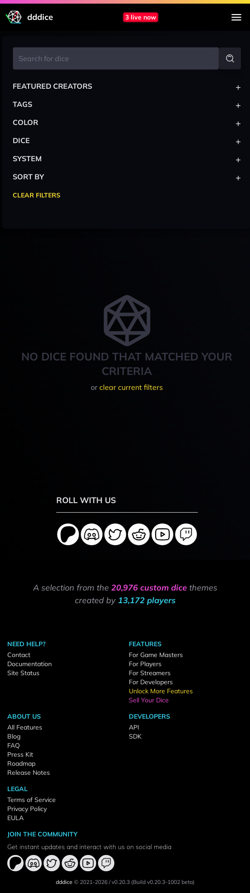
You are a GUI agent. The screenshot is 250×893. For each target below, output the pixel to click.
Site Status (23, 673)
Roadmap (21, 763)
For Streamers (150, 673)
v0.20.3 (121, 882)
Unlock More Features (161, 691)
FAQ (13, 745)
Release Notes (28, 772)
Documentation (29, 664)
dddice (64, 882)
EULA (15, 818)
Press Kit (20, 754)
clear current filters (131, 387)
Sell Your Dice (149, 700)
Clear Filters (36, 195)
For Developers (151, 682)
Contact (18, 655)
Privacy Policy (27, 809)
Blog (13, 736)
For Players (145, 664)
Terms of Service (31, 800)
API (134, 727)
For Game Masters (156, 655)
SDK (135, 736)
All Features (24, 727)
